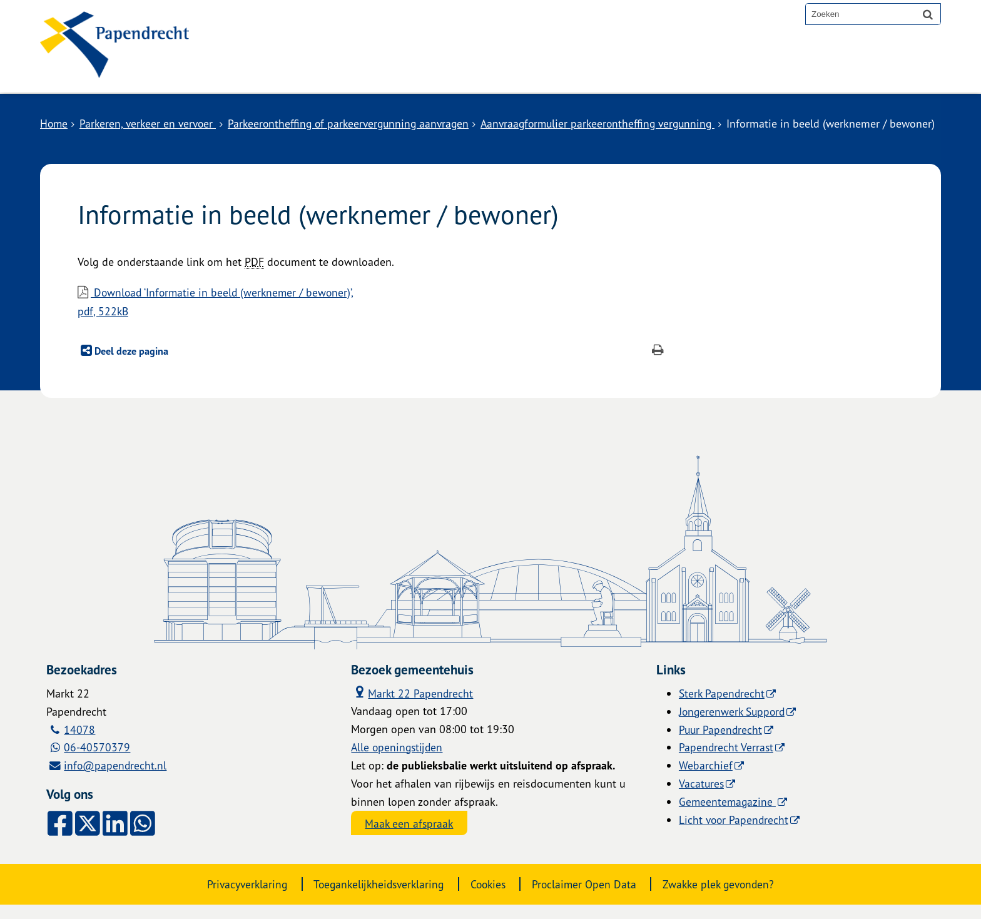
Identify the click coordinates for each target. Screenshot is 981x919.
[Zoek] (927, 14)
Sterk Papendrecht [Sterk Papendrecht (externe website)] (722, 707)
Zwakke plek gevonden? (725, 898)
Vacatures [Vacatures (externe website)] (702, 798)
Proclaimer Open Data (588, 898)
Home (54, 123)
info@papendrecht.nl (116, 779)
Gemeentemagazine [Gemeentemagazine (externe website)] (728, 815)
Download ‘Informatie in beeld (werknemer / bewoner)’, (373, 316)
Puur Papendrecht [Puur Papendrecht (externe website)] (721, 743)
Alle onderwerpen (279, 71)
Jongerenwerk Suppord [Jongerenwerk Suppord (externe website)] (734, 725)
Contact (376, 71)
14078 (80, 743)
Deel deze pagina (130, 365)
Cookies (489, 898)
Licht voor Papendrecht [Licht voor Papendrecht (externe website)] (735, 833)
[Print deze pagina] (658, 365)
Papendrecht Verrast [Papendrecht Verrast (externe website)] (727, 761)
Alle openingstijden (398, 761)
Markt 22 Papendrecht (412, 706)
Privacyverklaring (239, 898)
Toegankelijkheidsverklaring (376, 898)
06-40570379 (97, 761)
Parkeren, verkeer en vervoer (151, 123)
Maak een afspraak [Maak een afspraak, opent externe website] (410, 838)
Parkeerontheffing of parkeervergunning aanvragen (356, 123)
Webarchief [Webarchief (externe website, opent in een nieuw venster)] (706, 779)
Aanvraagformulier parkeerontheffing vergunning (613, 123)
